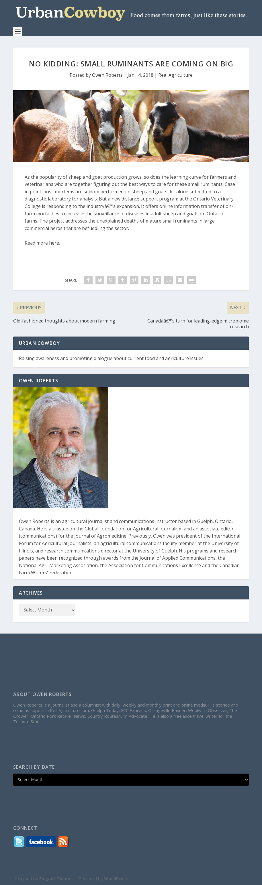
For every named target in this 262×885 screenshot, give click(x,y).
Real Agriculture (175, 75)
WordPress (116, 878)
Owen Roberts (107, 75)
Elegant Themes (56, 878)
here (54, 243)
